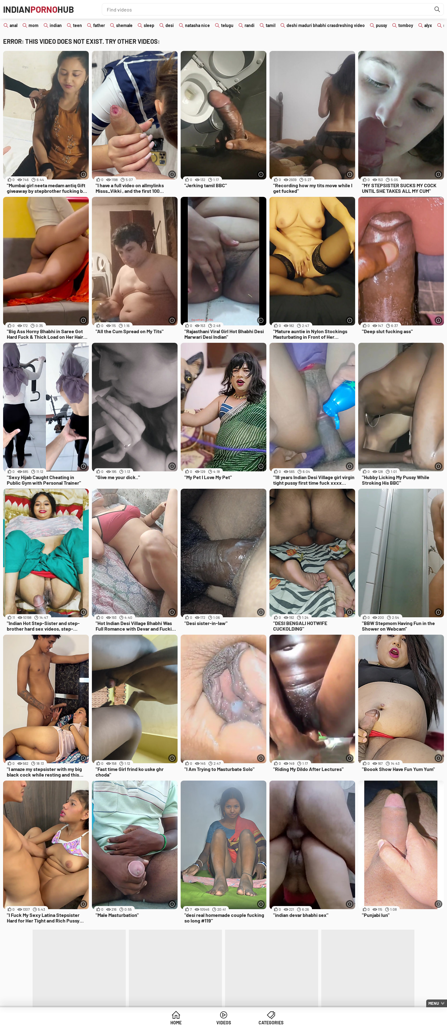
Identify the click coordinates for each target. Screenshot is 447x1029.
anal (13, 25)
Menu (433, 1003)
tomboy (405, 25)
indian (56, 25)
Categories (271, 1022)
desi (169, 25)
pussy (381, 25)
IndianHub (38, 9)
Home (176, 1022)
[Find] (437, 9)
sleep (149, 25)
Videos (223, 1022)
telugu (227, 25)
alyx (428, 25)
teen (77, 25)
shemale (124, 25)
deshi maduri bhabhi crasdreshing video (326, 25)
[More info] (83, 174)
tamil (270, 25)
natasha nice (197, 25)
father (99, 25)
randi (250, 25)
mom (33, 25)
